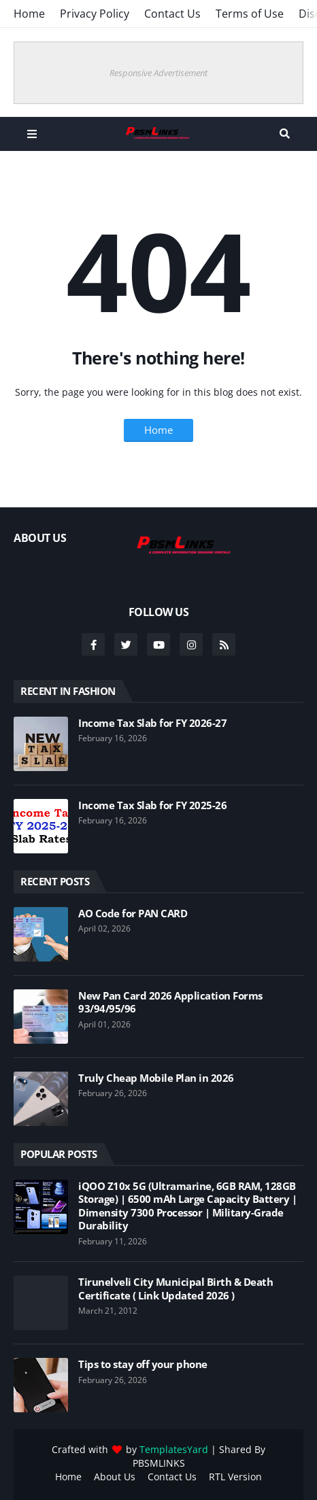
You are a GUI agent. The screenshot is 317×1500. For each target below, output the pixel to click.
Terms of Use (250, 13)
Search (284, 134)
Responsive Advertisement (158, 73)
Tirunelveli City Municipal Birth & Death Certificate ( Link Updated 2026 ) (175, 1289)
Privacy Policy (94, 13)
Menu (32, 134)
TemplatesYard (173, 1449)
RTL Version (235, 1476)
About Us (114, 1476)
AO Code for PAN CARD (132, 913)
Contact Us (172, 13)
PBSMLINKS (159, 1462)
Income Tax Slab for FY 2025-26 (152, 805)
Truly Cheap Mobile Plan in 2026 (156, 1078)
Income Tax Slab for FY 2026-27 (152, 723)
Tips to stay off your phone (142, 1364)
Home (29, 13)
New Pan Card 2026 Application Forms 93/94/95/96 (170, 1002)
